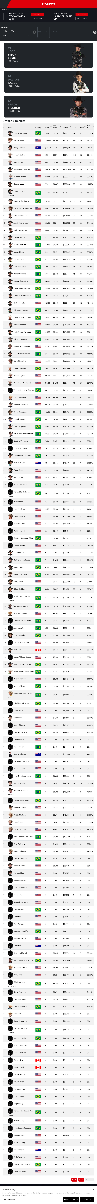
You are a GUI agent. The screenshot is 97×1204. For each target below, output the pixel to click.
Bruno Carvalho (17, 412)
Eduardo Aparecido (19, 288)
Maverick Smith (17, 967)
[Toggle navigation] (5, 4)
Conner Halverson (18, 642)
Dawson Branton (18, 405)
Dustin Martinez (17, 1045)
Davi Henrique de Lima (20, 837)
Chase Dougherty (18, 902)
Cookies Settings (9, 1199)
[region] (48, 1195)
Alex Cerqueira (17, 426)
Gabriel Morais (17, 1038)
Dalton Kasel (16, 140)
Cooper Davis (16, 783)
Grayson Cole (16, 524)
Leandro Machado (18, 800)
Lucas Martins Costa (19, 621)
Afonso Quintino (17, 858)
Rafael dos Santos (18, 761)
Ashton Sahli (16, 1067)
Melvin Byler (16, 1082)
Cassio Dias (15, 567)
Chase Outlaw (16, 866)
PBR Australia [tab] (5, 9)
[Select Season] (16, 36)
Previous (34, 32)
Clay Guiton (15, 162)
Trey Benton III (17, 999)
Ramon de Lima (17, 574)
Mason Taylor (16, 376)
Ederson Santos (17, 732)
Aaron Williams (17, 1053)
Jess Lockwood (17, 888)
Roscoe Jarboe (17, 938)
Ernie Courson (17, 992)
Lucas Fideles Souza (19, 657)
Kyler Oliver (15, 718)
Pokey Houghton (18, 1121)
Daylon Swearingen (19, 346)
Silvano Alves (16, 686)
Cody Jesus (15, 582)
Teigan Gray (15, 1104)
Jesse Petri (15, 710)
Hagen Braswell (17, 1021)
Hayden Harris (16, 880)
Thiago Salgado (17, 368)
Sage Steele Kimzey (19, 169)
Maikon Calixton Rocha (20, 960)
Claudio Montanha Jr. (20, 296)
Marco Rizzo (16, 477)
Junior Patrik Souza (19, 1164)
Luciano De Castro (18, 201)
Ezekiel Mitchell (17, 448)
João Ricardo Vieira (19, 354)
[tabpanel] (48, 16)
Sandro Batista (17, 245)
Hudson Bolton (17, 177)
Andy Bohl (15, 917)
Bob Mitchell (16, 502)
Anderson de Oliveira (19, 317)
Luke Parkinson (17, 946)
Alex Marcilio (16, 628)
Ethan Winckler (17, 397)
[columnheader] (5, 126)
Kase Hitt (14, 1014)
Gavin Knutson (17, 1172)
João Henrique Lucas (19, 776)
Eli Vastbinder (16, 545)
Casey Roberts (17, 851)
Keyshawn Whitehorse (20, 208)
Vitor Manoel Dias (18, 1096)
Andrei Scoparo (17, 1006)
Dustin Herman (17, 679)
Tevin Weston (16, 1157)
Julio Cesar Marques (19, 332)
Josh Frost (15, 822)
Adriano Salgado (17, 339)
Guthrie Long (16, 1143)
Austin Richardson (18, 223)
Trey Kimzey (16, 924)
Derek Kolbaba (17, 325)
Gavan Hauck (16, 1135)
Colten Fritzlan (17, 829)
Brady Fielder (16, 148)
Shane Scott (16, 740)
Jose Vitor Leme (17, 133)
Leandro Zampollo (18, 419)
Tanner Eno (15, 1060)
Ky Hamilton (16, 1150)
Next (95, 32)
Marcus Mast (16, 873)
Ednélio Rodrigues (18, 703)
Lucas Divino (16, 252)
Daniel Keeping (17, 361)
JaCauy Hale (16, 553)
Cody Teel (15, 975)
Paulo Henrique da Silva (21, 672)
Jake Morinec (16, 509)
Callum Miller (16, 463)
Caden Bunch (16, 516)
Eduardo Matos (17, 589)
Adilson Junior (17, 909)
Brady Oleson (16, 725)
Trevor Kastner (17, 895)
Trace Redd (15, 470)
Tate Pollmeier (17, 844)
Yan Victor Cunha (18, 606)
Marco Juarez (16, 1089)
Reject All (87, 1199)
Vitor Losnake (16, 635)
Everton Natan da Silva (20, 538)
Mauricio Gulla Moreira (20, 434)
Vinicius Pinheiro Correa (21, 390)
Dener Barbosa (17, 274)
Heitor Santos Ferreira (20, 664)
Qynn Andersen (17, 754)
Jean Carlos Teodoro (19, 1128)
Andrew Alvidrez (17, 230)
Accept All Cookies (71, 1199)
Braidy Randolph (17, 613)
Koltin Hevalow (17, 303)
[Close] (93, 1189)
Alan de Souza (17, 266)
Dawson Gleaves (17, 808)
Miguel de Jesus (17, 485)
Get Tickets (37, 14)
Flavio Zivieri (16, 747)
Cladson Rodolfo (18, 931)
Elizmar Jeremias (18, 310)
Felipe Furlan (16, 259)
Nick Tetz (14, 650)
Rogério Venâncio (18, 441)
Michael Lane (16, 769)
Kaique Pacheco (17, 237)
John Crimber (16, 155)
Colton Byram (16, 1074)
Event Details (37, 18)
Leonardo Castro (18, 281)
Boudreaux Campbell (19, 383)
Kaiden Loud (16, 184)
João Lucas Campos (19, 455)
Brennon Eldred (17, 953)
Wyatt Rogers (16, 531)
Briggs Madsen (17, 815)
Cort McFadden (17, 216)
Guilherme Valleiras (19, 560)
